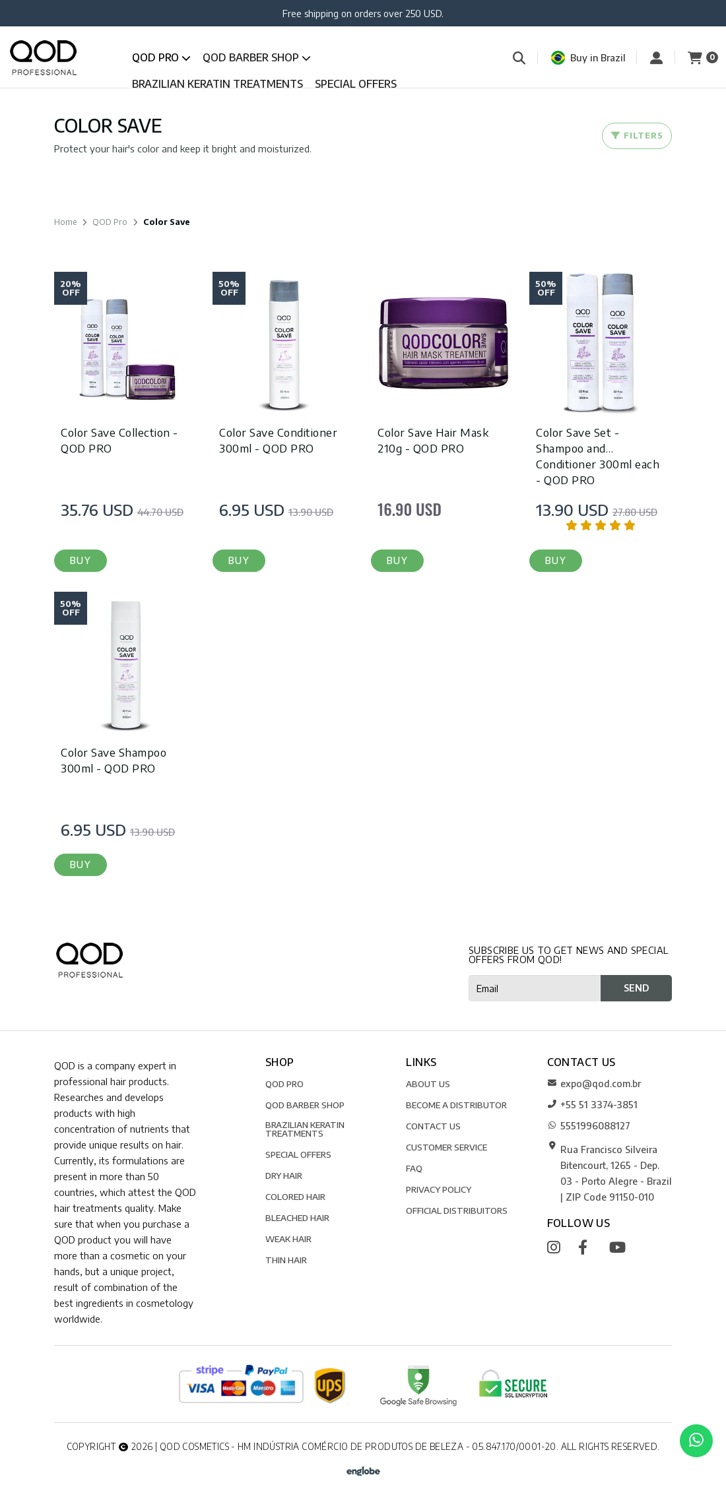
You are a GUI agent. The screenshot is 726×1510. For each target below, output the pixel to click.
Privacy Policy (438, 1189)
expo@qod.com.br (594, 1083)
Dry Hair (283, 1175)
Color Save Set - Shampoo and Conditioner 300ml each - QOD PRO (597, 456)
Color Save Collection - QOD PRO (119, 440)
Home (65, 221)
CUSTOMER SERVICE (446, 1147)
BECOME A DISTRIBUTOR (456, 1104)
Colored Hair (295, 1196)
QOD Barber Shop (257, 57)
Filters (636, 135)
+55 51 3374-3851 (592, 1104)
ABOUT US (428, 1083)
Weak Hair (288, 1238)
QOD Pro (161, 57)
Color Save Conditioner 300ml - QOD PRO (278, 440)
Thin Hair (286, 1259)
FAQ (414, 1168)
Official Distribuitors (457, 1210)
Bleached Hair (297, 1217)
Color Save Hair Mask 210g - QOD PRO (433, 440)
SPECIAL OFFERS (356, 83)
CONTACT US (433, 1125)
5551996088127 (588, 1125)
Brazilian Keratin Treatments (217, 83)
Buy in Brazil (588, 58)
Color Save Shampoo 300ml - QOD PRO (113, 760)
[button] (80, 561)
